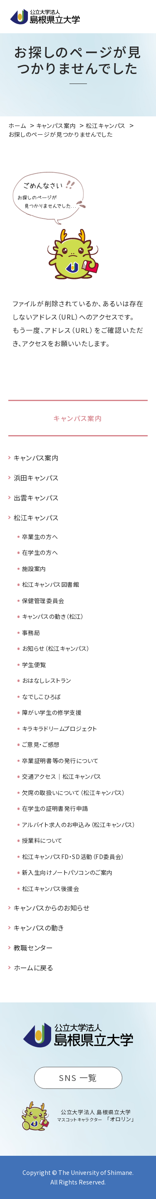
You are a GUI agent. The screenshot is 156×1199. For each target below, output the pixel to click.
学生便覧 (34, 664)
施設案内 (34, 568)
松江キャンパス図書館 (50, 584)
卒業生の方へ (40, 536)
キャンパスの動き (39, 928)
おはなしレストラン (46, 680)
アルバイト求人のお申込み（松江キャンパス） (79, 824)
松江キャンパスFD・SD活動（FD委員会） (73, 856)
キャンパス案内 (78, 418)
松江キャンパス (36, 517)
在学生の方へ (40, 552)
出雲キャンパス (36, 497)
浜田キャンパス (36, 478)
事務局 (31, 632)
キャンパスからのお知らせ (52, 908)
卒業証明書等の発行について (60, 760)
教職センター (33, 948)
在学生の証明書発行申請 (55, 808)
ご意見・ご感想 (41, 744)
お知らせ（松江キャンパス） (56, 648)
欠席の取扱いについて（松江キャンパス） (74, 792)
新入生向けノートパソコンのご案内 (67, 872)
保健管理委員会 (43, 600)
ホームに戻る (33, 967)
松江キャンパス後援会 (50, 888)
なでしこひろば (41, 696)
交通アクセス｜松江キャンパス (62, 776)
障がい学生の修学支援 (52, 712)
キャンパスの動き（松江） (53, 616)
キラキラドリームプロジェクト (59, 728)
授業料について (42, 840)
